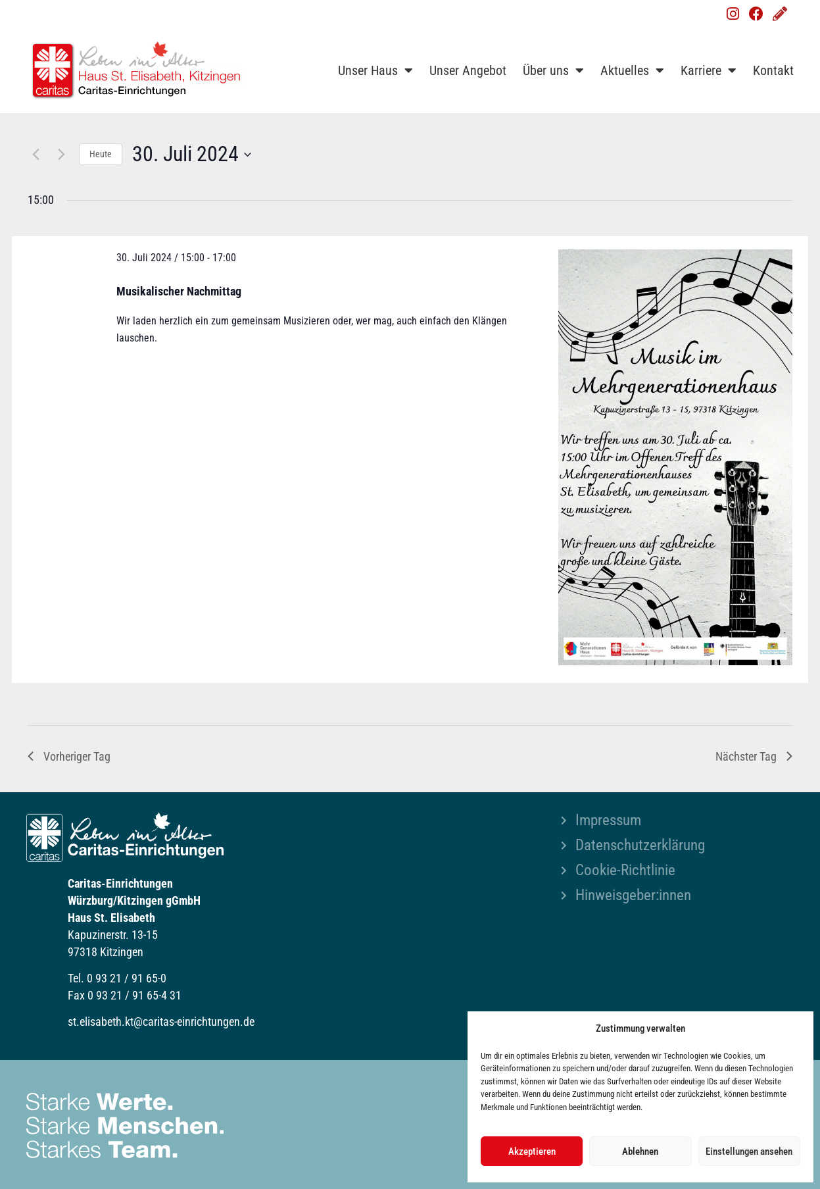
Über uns (553, 70)
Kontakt (773, 70)
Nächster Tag (753, 756)
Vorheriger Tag (69, 756)
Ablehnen (640, 1151)
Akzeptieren (532, 1151)
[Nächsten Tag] (61, 155)
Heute (100, 154)
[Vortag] (35, 155)
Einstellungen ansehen (749, 1151)
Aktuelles (632, 70)
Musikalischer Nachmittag (178, 291)
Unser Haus (375, 70)
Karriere (708, 70)
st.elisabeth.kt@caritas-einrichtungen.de (161, 1021)
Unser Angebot (467, 70)
